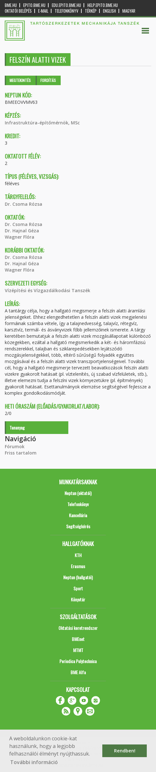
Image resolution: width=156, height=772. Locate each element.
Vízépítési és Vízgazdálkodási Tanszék (47, 290)
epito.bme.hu (34, 5)
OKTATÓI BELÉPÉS (18, 11)
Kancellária (78, 515)
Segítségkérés (78, 526)
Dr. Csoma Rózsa (23, 204)
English (109, 11)
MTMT (78, 650)
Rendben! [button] (124, 751)
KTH (78, 555)
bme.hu (11, 5)
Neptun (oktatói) (78, 493)
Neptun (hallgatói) (78, 577)
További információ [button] (34, 762)
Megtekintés (20, 80)
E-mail (43, 11)
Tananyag (17, 427)
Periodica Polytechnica (78, 661)
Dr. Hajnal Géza (22, 231)
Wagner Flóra (19, 237)
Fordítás (48, 80)
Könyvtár (78, 599)
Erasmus (78, 566)
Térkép (91, 11)
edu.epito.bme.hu (66, 5)
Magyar (128, 11)
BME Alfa (78, 672)
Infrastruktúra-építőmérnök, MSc (42, 123)
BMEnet (78, 639)
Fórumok (14, 446)
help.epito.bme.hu (102, 5)
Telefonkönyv (66, 11)
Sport (78, 588)
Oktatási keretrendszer (78, 628)
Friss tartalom (21, 453)
